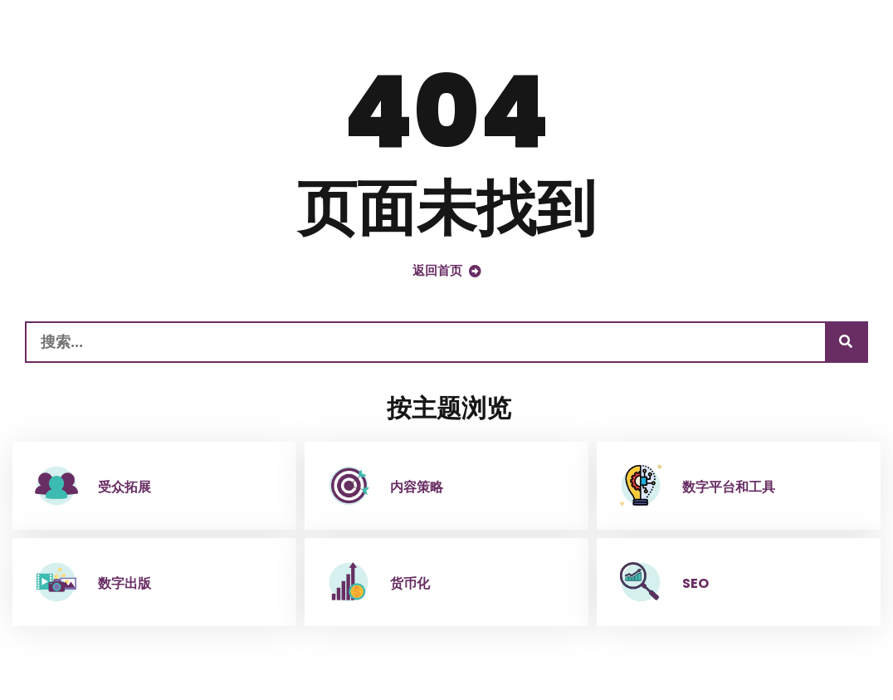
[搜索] (845, 342)
